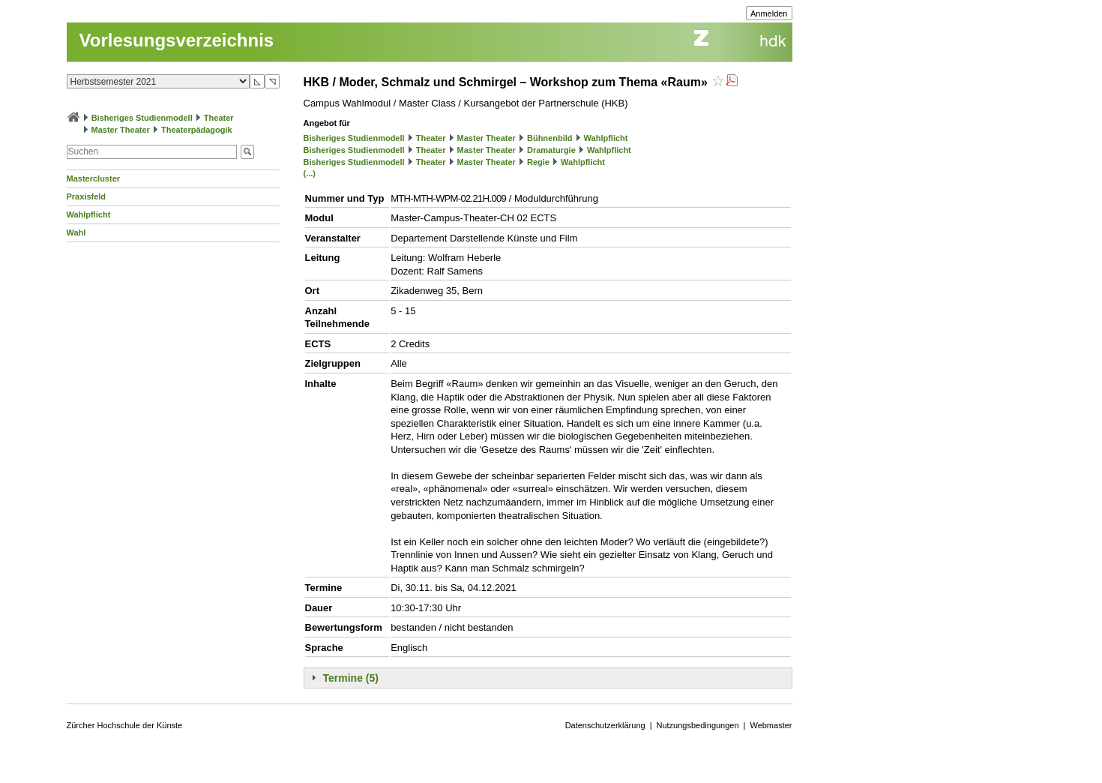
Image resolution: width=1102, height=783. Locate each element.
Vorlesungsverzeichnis (176, 40)
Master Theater (120, 129)
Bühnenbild (550, 138)
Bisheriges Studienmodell (142, 117)
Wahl (76, 232)
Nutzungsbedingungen (698, 725)
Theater (219, 117)
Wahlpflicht (89, 214)
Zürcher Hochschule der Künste (125, 725)
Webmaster (771, 725)
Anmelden (769, 13)
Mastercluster (94, 178)
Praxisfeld (86, 196)
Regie (538, 162)
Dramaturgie (551, 150)
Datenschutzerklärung (605, 725)
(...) (310, 173)
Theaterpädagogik (196, 129)
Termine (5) (351, 678)
